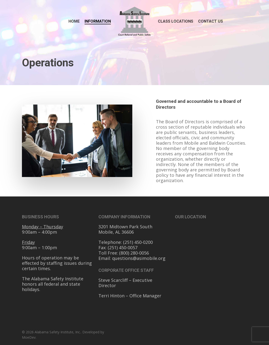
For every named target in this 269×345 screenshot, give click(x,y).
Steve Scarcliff (113, 280)
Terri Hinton (112, 296)
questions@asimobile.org (138, 258)
